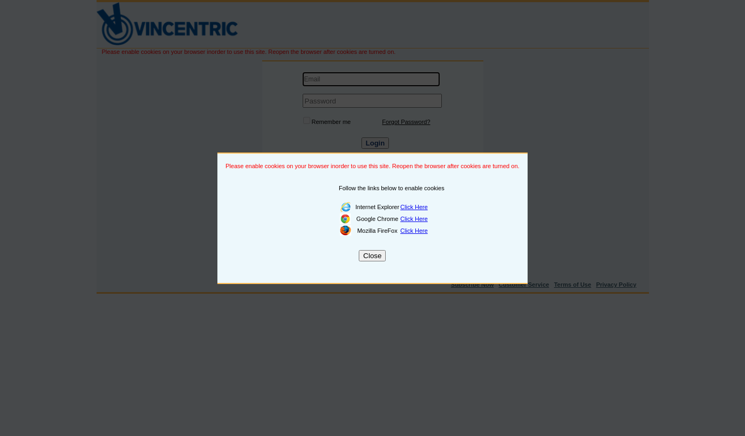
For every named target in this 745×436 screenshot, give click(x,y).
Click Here (414, 207)
